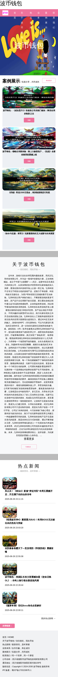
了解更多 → (29, 447)
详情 (29, 120)
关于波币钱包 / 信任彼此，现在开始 (18, 641)
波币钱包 (11, 3)
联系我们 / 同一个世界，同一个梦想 (18, 655)
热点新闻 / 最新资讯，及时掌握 (16, 644)
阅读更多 (49, 80)
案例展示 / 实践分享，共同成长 (16, 652)
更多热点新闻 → (48, 618)
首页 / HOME (8, 637)
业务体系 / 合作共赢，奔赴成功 (16, 648)
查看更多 (29, 438)
